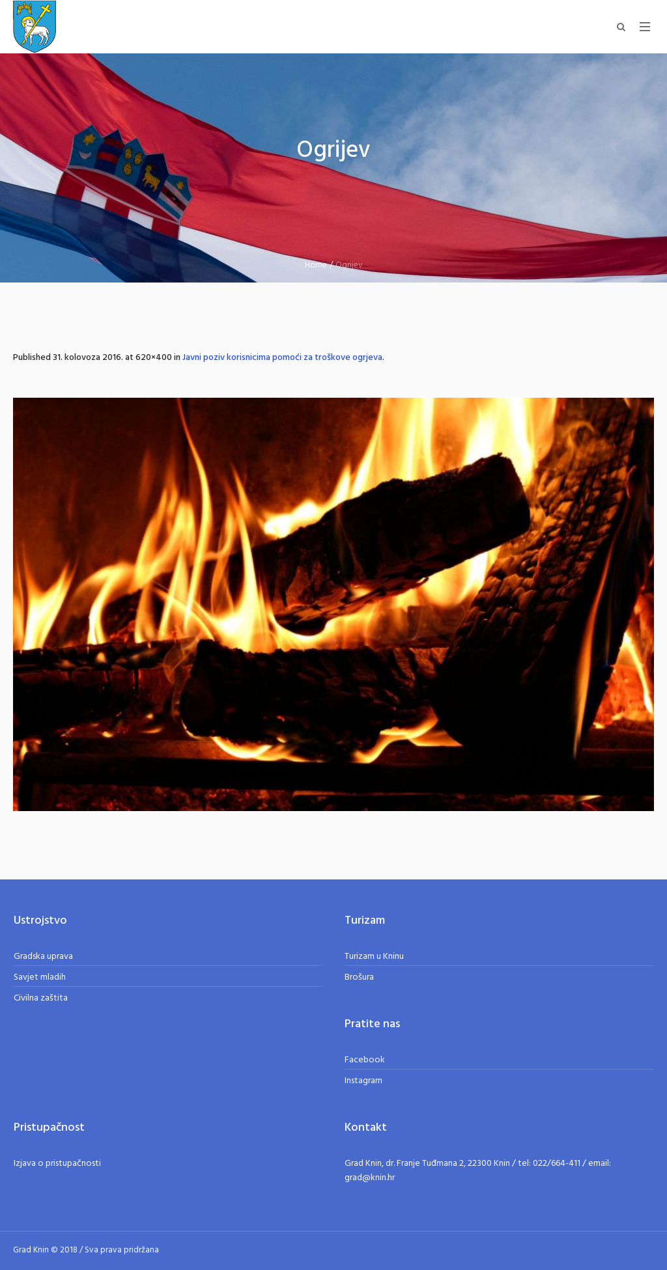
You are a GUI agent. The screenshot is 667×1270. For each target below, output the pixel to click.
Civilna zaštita (41, 998)
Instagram (363, 1080)
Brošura (359, 977)
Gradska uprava (43, 956)
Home (316, 265)
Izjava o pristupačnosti (57, 1163)
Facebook (365, 1060)
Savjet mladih (40, 977)
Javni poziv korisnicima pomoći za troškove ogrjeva (282, 357)
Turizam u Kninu (374, 956)
